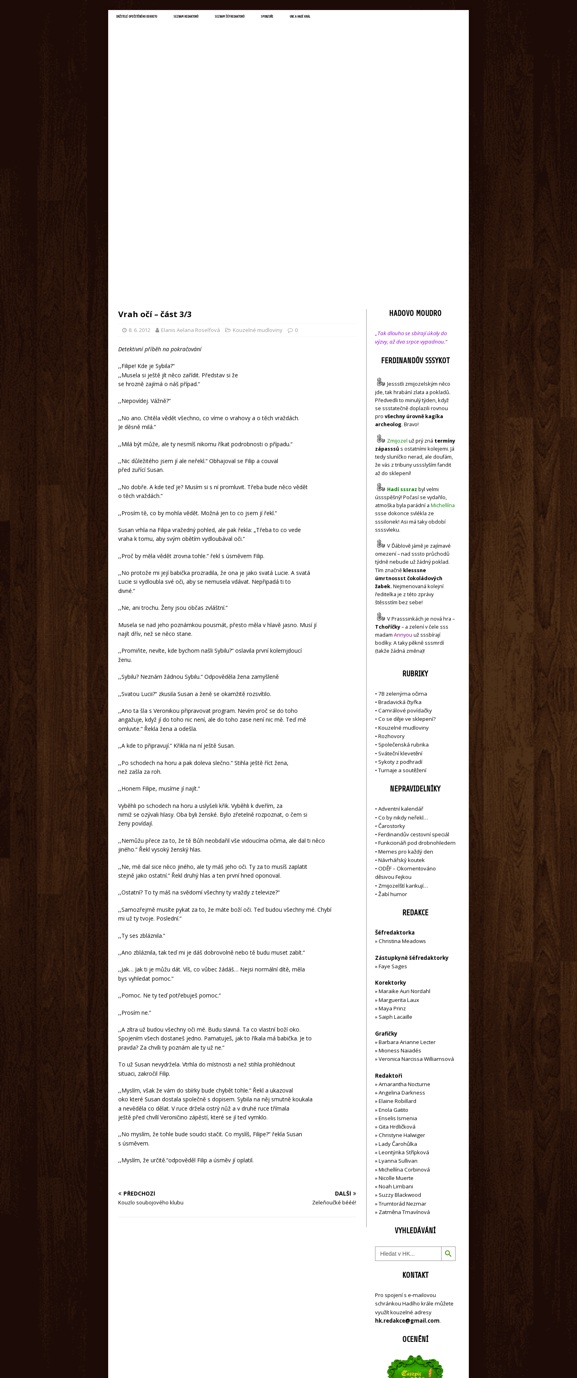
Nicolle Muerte (396, 1008)
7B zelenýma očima (402, 524)
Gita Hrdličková (397, 957)
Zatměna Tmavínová (404, 1042)
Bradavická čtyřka (400, 532)
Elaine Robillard (397, 932)
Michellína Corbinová (404, 1000)
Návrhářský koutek (401, 690)
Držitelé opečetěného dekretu (154, 18)
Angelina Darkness (401, 923)
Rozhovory (391, 567)
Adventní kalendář (400, 639)
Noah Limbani (396, 1017)
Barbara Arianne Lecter (407, 872)
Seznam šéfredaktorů (298, 18)
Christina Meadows (402, 772)
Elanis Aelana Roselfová (190, 161)
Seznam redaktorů (232, 18)
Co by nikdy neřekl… (403, 648)
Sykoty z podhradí (400, 592)
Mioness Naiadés (400, 881)
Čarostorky (391, 656)
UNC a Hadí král (399, 18)
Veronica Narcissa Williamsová (416, 890)
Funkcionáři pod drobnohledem (417, 674)
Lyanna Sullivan (398, 992)
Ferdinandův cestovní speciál (413, 665)
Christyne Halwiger (402, 966)
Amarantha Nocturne (403, 915)
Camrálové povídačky (405, 541)
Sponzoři (352, 18)
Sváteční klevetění (400, 584)
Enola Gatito (393, 940)
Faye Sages (393, 797)
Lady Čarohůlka (398, 974)
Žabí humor (392, 724)
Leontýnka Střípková (404, 983)
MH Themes (230, 1360)
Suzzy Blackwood (400, 1026)
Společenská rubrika (403, 575)
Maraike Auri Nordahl (404, 822)
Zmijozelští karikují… (403, 716)
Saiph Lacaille (395, 848)
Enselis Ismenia (398, 949)
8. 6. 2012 (139, 161)
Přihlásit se (388, 1326)
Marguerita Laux (399, 830)
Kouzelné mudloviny (257, 161)
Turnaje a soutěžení (402, 601)
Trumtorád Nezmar (402, 1034)
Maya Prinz (392, 839)
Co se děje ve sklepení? (407, 550)
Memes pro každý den (405, 682)
